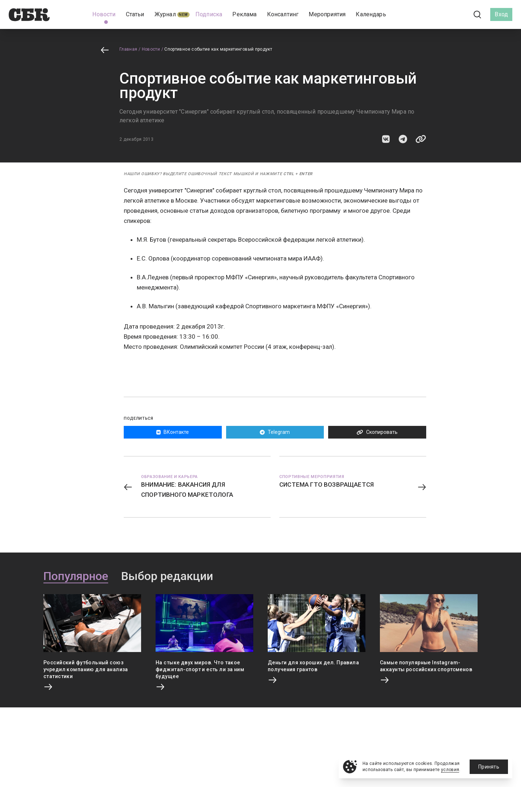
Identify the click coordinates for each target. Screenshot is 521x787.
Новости (151, 49)
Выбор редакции (167, 576)
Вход (501, 14)
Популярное (75, 576)
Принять (488, 767)
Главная (128, 49)
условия (450, 769)
